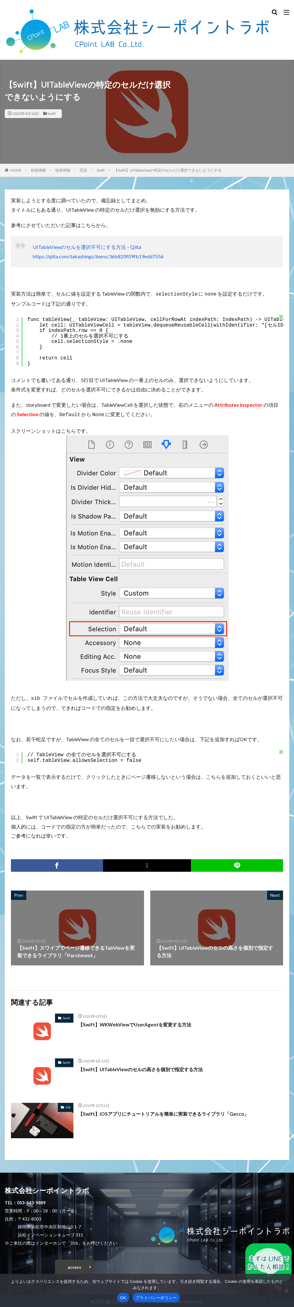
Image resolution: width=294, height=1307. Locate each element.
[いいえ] (286, 1290)
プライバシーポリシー (156, 1297)
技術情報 (38, 170)
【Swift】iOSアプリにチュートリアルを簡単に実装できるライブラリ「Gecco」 (168, 1112)
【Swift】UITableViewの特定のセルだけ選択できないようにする (168, 170)
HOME (16, 170)
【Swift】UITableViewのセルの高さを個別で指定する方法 (144, 1067)
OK (123, 1297)
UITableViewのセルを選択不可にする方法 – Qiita (87, 247)
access (74, 1265)
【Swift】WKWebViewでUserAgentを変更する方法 (137, 1022)
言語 (83, 170)
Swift (51, 113)
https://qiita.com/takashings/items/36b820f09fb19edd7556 (98, 256)
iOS (68, 1105)
